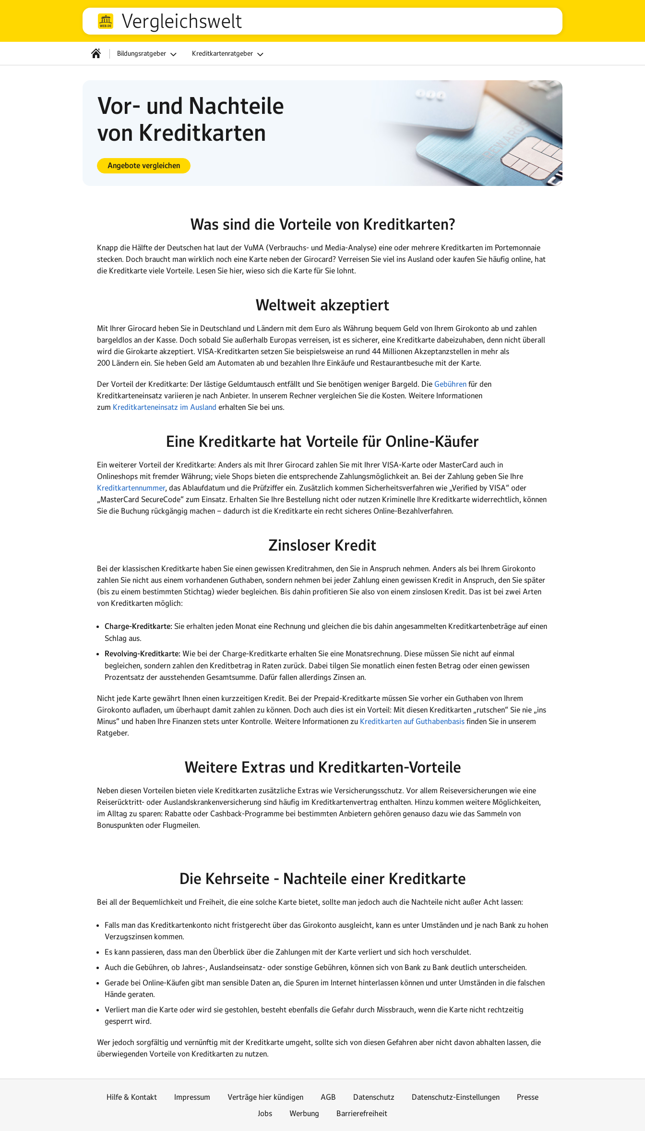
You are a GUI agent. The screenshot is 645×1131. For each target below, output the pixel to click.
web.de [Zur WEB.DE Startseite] (105, 21)
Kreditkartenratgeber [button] (229, 54)
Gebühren (450, 384)
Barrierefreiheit (361, 1113)
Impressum (192, 1097)
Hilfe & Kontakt (132, 1097)
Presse (527, 1097)
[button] (144, 165)
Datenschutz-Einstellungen (456, 1097)
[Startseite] (96, 53)
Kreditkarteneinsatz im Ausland (164, 407)
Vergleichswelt (181, 21)
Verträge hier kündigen (265, 1097)
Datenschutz (373, 1097)
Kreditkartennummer (131, 487)
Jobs (265, 1113)
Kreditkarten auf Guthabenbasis (412, 721)
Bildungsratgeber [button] (148, 54)
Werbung (304, 1113)
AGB (328, 1097)
